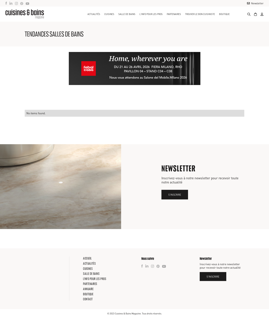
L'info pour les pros (94, 278)
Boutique (224, 14)
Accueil (87, 258)
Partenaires (174, 14)
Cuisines (88, 268)
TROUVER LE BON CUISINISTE (200, 14)
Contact (88, 299)
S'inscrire (174, 194)
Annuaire (88, 289)
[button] (109, 14)
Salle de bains (91, 273)
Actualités (93, 14)
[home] (24, 14)
